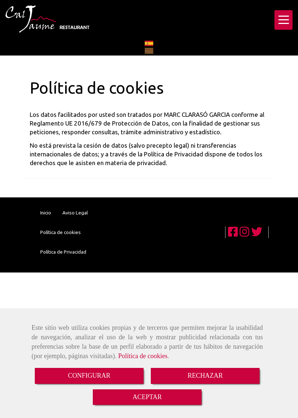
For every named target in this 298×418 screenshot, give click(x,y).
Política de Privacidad (63, 252)
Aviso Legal (75, 213)
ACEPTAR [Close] (147, 397)
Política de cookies (142, 356)
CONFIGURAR (89, 375)
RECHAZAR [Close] (205, 375)
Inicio (45, 213)
